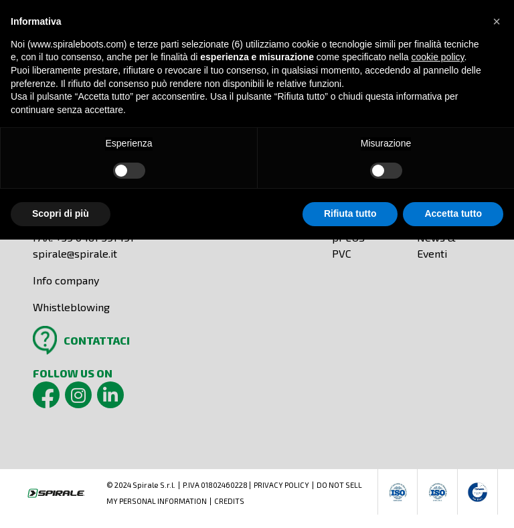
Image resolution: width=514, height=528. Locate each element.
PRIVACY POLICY (281, 484)
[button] (496, 21)
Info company (66, 280)
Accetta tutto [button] (453, 213)
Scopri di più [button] (60, 213)
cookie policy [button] (437, 57)
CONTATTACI (97, 340)
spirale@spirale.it (75, 253)
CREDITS (229, 501)
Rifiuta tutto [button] (350, 213)
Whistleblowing (71, 306)
